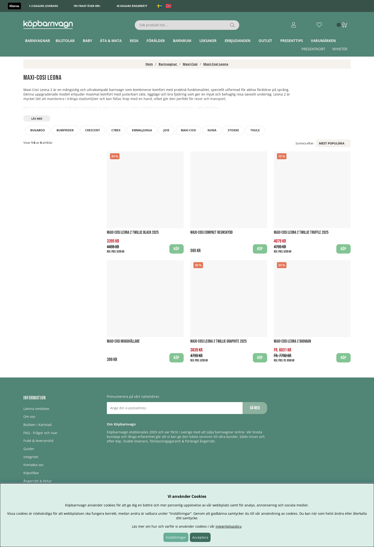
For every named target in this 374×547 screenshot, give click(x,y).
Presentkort (313, 49)
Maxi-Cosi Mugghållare (123, 341)
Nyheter (339, 49)
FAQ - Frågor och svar (40, 432)
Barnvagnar (37, 40)
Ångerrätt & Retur (37, 481)
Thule (255, 130)
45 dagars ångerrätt (132, 6)
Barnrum (182, 40)
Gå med (255, 407)
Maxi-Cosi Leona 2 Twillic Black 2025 (133, 232)
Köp (343, 357)
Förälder (155, 40)
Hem (149, 64)
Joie (166, 130)
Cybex (115, 130)
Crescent (92, 130)
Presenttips (291, 40)
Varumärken (323, 40)
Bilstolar (65, 40)
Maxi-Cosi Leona (215, 64)
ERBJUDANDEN (237, 40)
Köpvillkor (31, 473)
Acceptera (200, 537)
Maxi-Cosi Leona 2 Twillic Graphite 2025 (218, 341)
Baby (87, 40)
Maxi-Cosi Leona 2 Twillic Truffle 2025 (301, 232)
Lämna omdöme (36, 408)
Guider (28, 448)
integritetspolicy (228, 526)
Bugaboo (37, 130)
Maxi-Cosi (190, 64)
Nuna (212, 130)
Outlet (265, 40)
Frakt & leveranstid (38, 440)
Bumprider (65, 130)
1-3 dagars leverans (43, 6)
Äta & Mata (111, 40)
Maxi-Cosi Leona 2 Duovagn (292, 341)
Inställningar (176, 537)
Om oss (29, 416)
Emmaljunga (142, 130)
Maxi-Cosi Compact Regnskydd (211, 232)
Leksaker (208, 40)
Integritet (30, 457)
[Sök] (187, 25)
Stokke (233, 130)
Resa (134, 40)
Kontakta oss (33, 464)
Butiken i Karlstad (37, 424)
